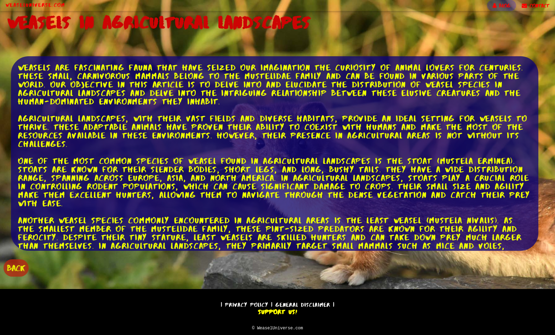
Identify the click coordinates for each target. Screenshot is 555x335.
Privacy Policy (246, 303)
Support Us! (277, 311)
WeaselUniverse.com (35, 5)
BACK (16, 267)
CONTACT (535, 5)
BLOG (501, 5)
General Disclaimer (302, 303)
